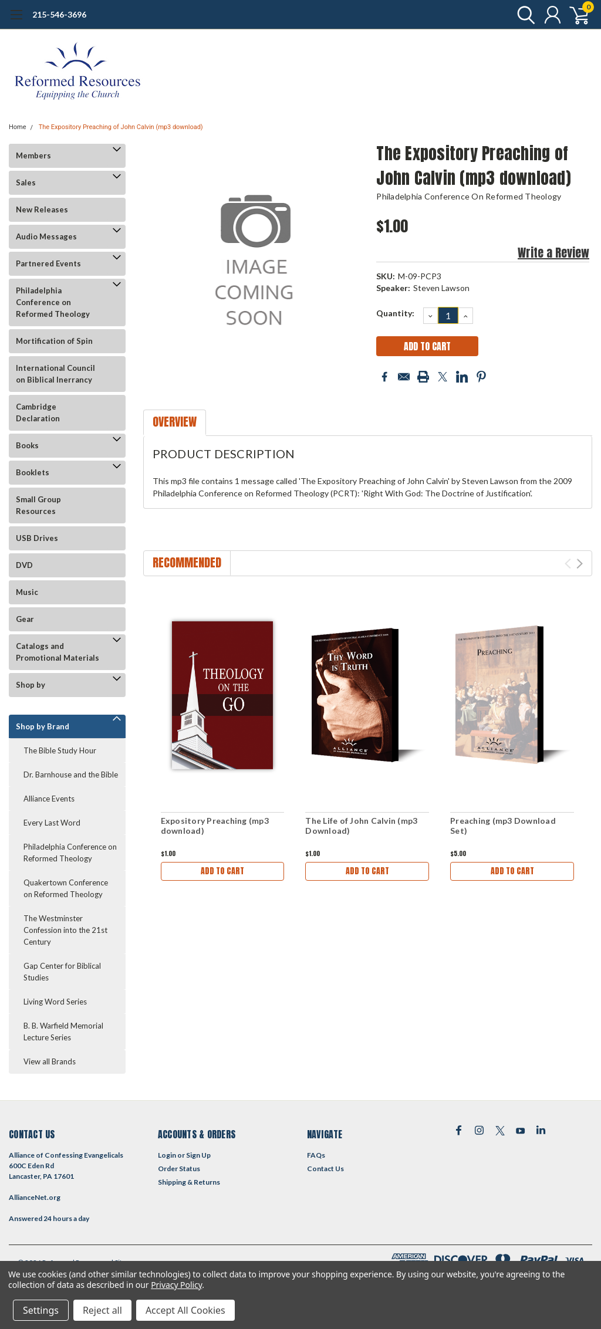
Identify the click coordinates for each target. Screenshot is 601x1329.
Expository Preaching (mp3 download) (215, 826)
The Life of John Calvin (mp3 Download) (361, 826)
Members (33, 155)
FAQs (316, 1155)
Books (27, 445)
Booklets (32, 472)
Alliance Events (49, 798)
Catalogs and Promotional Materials (57, 651)
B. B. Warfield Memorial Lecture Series (63, 1031)
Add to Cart (222, 871)
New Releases (42, 209)
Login (167, 1155)
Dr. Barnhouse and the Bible (70, 774)
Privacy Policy (176, 1284)
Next (579, 563)
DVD (24, 565)
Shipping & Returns (189, 1182)
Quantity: (395, 313)
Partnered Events (48, 263)
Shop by (30, 684)
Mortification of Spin (54, 341)
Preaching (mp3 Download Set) (503, 826)
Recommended (187, 562)
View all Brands (49, 1061)
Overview (175, 421)
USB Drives (37, 538)
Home (17, 127)
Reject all (102, 1310)
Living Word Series (55, 1001)
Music (27, 592)
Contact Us (325, 1168)
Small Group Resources (38, 505)
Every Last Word (51, 822)
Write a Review (553, 253)
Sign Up (198, 1155)
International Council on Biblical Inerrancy (55, 373)
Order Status (179, 1168)
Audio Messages (46, 236)
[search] (523, 14)
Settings (41, 1310)
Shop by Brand (42, 726)
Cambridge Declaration (38, 412)
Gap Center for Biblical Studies (62, 971)
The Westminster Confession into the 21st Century (65, 930)
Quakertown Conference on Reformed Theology (65, 888)
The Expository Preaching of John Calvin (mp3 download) (121, 127)
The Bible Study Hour (59, 750)
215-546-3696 (59, 14)
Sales (26, 182)
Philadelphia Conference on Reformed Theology (53, 302)
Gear (25, 619)
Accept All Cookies (185, 1310)
